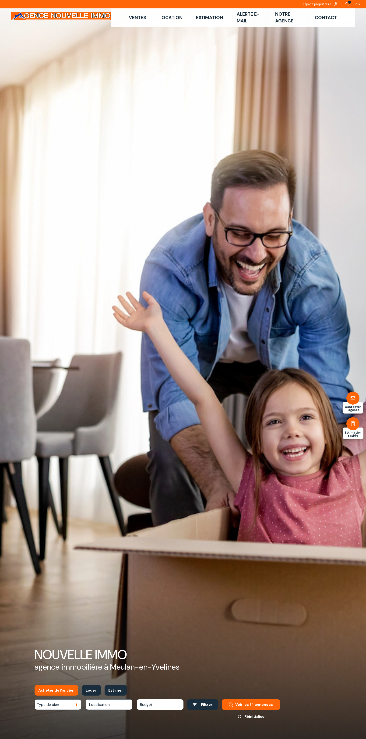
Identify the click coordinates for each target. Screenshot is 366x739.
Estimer (115, 692)
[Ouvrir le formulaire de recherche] (202, 707)
